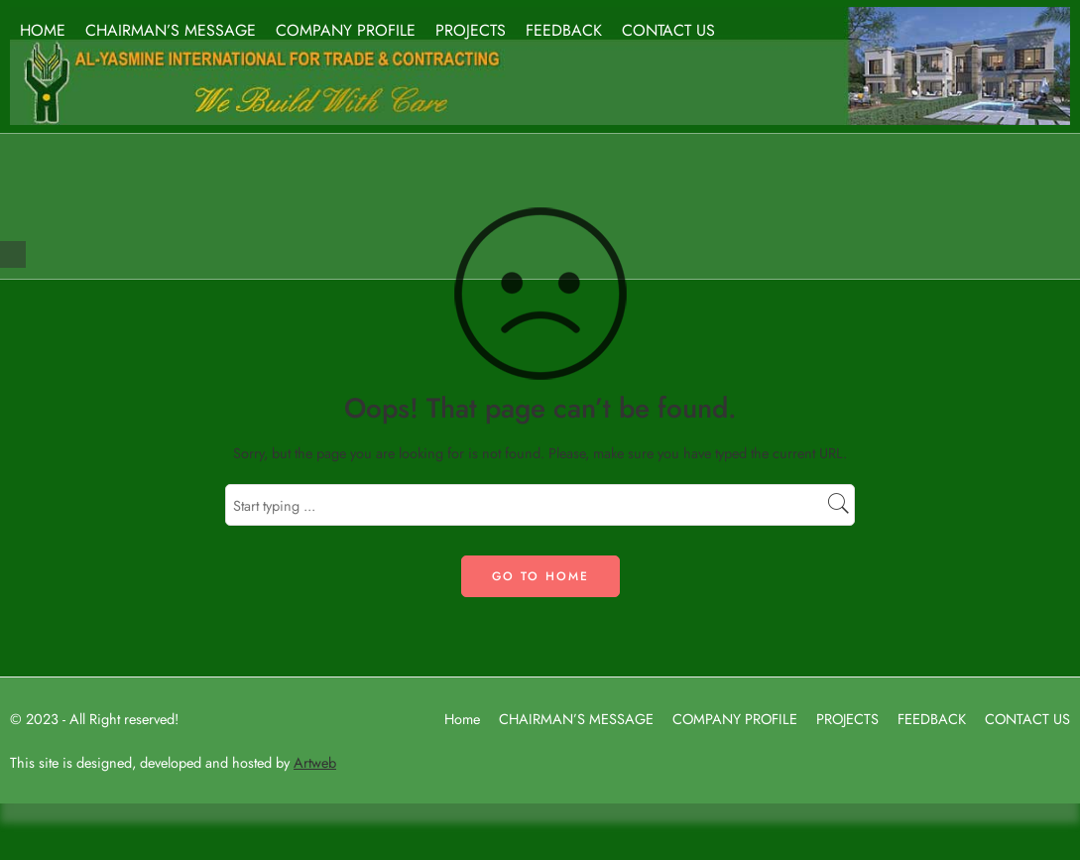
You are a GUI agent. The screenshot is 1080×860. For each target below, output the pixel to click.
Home (462, 718)
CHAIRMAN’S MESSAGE (170, 30)
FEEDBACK (564, 30)
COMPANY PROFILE (346, 30)
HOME (42, 30)
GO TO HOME (540, 576)
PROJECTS (470, 30)
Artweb (315, 762)
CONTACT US (668, 30)
